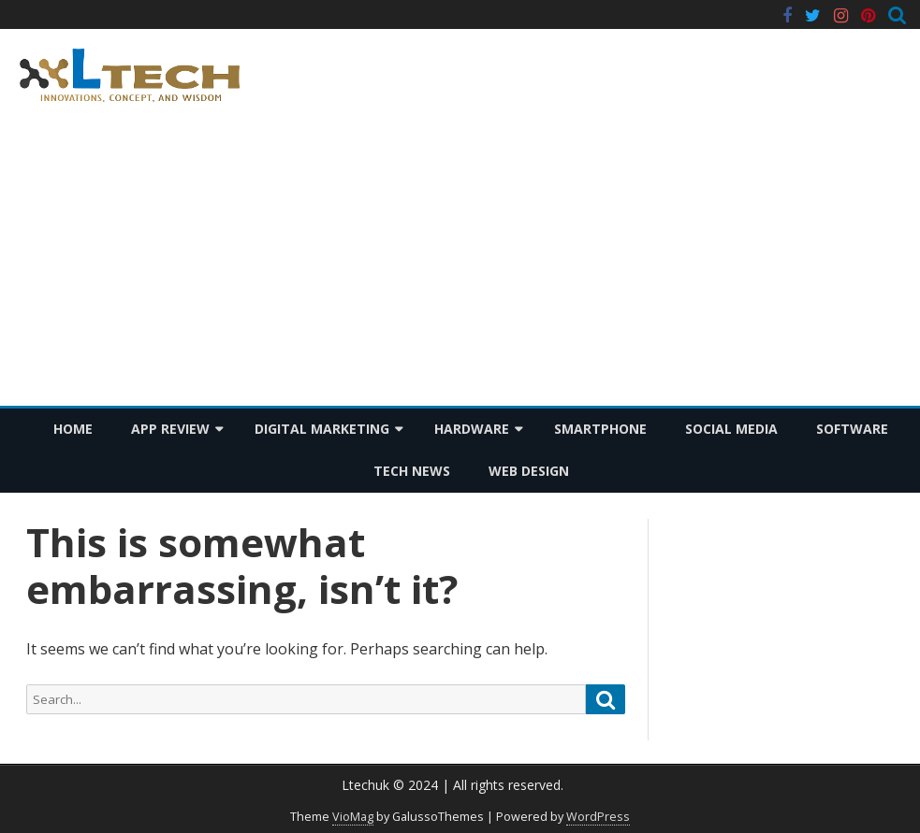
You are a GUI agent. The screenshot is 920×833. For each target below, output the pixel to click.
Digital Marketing (322, 429)
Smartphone (600, 429)
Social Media (731, 429)
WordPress (598, 817)
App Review (170, 429)
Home (73, 429)
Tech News (411, 471)
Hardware (471, 429)
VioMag (352, 817)
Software (852, 429)
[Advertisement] (460, 265)
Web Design (529, 471)
